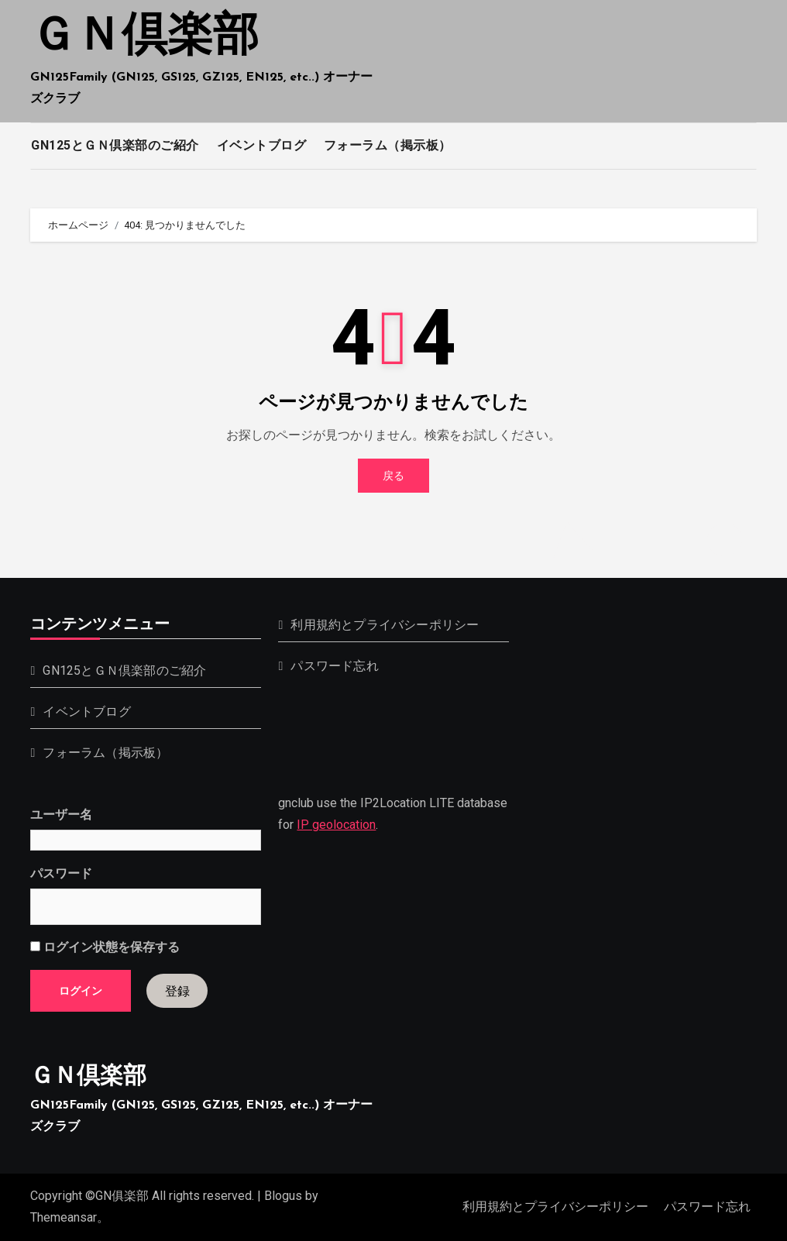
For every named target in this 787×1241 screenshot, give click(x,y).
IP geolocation (336, 825)
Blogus (283, 1195)
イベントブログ (262, 145)
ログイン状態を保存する (105, 947)
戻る (393, 475)
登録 (177, 991)
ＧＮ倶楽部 (144, 38)
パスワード (61, 873)
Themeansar (63, 1217)
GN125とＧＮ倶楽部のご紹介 (115, 145)
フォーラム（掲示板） (388, 145)
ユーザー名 (61, 814)
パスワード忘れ (334, 665)
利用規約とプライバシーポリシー (384, 624)
